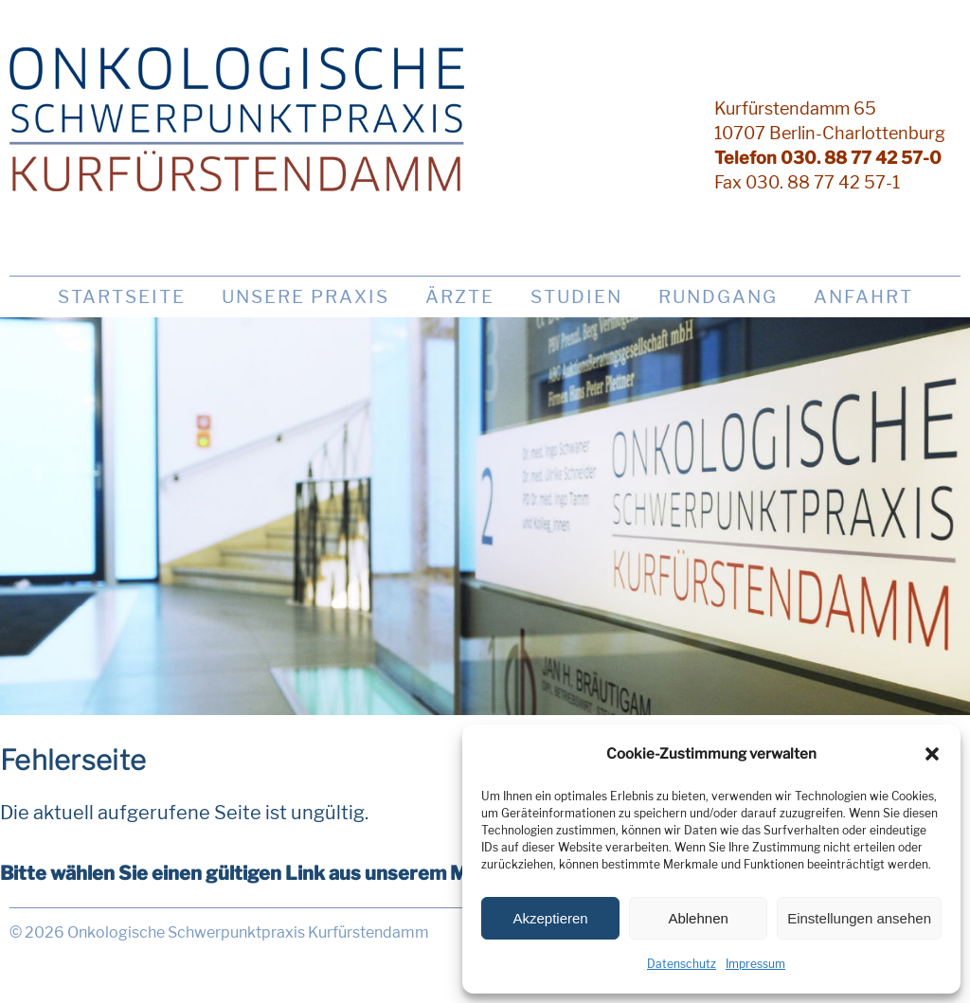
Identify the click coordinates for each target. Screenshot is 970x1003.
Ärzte (459, 297)
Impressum (755, 964)
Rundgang (718, 297)
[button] (932, 753)
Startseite (122, 297)
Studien (576, 297)
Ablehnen (698, 918)
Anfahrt (863, 297)
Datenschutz (681, 964)
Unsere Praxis (305, 297)
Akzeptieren (549, 918)
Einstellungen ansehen (859, 918)
